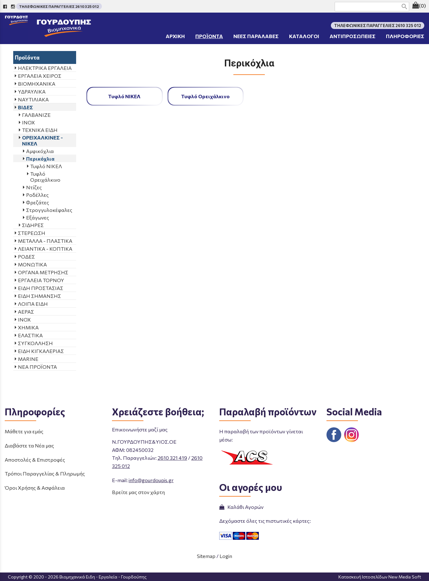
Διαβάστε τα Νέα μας (29, 445)
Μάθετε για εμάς (24, 431)
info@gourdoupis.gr (151, 480)
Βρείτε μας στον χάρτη (138, 492)
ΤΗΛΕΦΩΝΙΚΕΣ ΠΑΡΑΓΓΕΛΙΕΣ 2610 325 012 (59, 6)
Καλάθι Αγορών (241, 507)
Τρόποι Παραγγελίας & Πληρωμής (45, 473)
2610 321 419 (172, 458)
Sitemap (206, 556)
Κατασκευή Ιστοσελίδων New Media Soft (379, 576)
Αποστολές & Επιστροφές (35, 460)
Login (226, 556)
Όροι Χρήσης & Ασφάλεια (35, 488)
